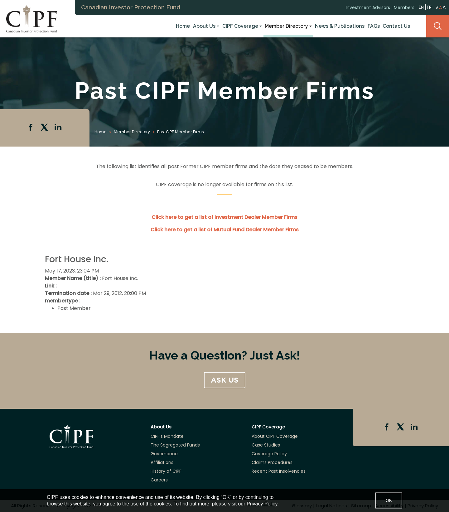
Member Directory (286, 26)
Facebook (31, 128)
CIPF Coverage (240, 26)
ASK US (225, 380)
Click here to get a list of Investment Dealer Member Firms (224, 217)
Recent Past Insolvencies (279, 471)
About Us (204, 26)
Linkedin (58, 128)
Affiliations (162, 462)
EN (421, 6)
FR (429, 7)
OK (389, 500)
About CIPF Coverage (275, 436)
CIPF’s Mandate (167, 436)
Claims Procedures (272, 462)
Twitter (45, 128)
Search (437, 26)
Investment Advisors (368, 7)
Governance (164, 454)
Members (404, 7)
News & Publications (340, 26)
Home (183, 26)
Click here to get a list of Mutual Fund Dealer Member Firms (225, 229)
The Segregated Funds (175, 445)
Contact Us (396, 26)
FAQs (374, 26)
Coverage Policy (269, 454)
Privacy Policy (262, 503)
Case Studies (266, 445)
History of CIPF (166, 471)
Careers (159, 480)
